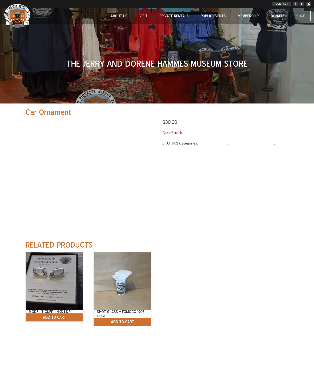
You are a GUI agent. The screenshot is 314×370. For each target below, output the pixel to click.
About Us (119, 16)
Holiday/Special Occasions (252, 143)
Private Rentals (174, 16)
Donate (277, 16)
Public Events (213, 16)
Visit (143, 16)
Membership (248, 16)
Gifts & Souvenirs (213, 143)
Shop (300, 16)
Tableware (171, 149)
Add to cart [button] (54, 317)
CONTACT (281, 4)
